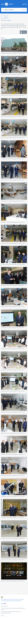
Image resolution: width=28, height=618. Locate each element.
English (2, 603)
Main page (3, 20)
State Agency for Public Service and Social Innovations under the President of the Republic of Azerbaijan (12, 600)
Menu (24, 4)
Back (6, 17)
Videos (24, 32)
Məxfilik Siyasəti (4, 606)
